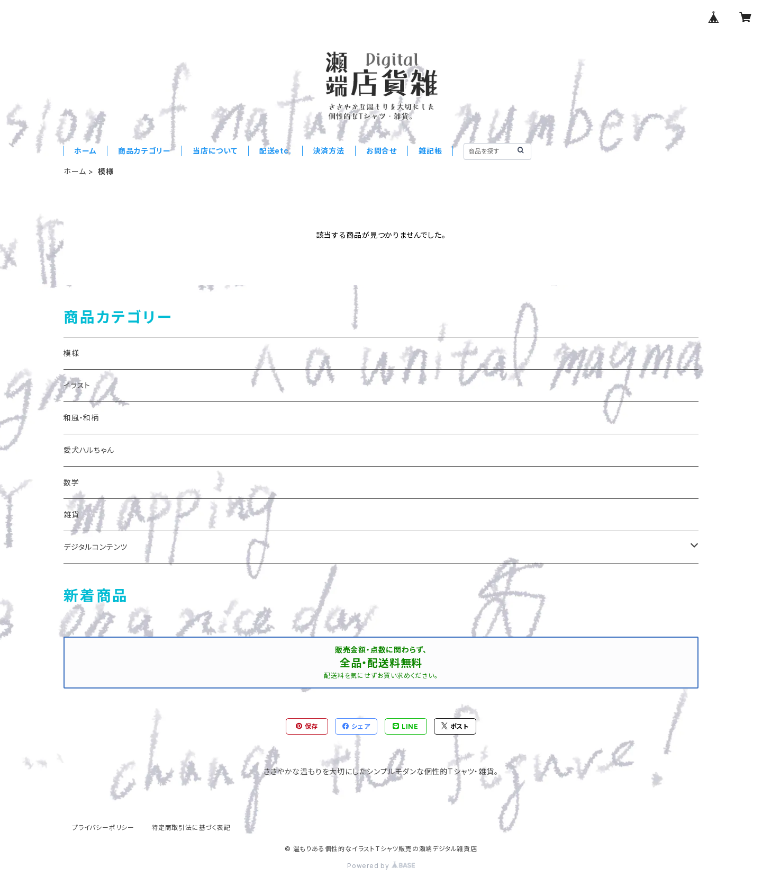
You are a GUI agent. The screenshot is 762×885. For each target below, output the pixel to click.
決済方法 (328, 150)
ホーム (85, 150)
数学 (71, 482)
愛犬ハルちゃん (89, 449)
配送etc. (275, 150)
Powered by (381, 866)
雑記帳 (430, 150)
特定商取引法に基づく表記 (191, 828)
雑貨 (71, 514)
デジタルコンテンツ (96, 546)
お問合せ (381, 150)
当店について (215, 150)
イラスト (77, 385)
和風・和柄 (81, 417)
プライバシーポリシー (103, 828)
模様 (71, 352)
